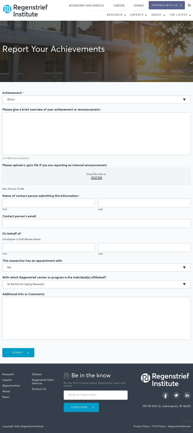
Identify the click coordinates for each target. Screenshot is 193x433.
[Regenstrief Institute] (25, 10)
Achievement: (12, 92)
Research (115, 15)
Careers (118, 5)
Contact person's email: (19, 216)
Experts (137, 15)
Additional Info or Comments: (23, 294)
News (5, 397)
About (156, 15)
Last (100, 209)
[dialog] (189, 5)
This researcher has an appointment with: (32, 260)
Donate (139, 5)
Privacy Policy (141, 426)
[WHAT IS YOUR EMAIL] (96, 395)
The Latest (179, 15)
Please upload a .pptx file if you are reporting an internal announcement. (54, 165)
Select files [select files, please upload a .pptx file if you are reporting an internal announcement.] (96, 178)
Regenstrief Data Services (86, 5)
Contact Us (39, 389)
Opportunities (11, 385)
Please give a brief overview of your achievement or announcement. (52, 109)
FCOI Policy (158, 426)
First (4, 209)
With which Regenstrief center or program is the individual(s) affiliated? (54, 277)
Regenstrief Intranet (179, 426)
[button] (125, 15)
